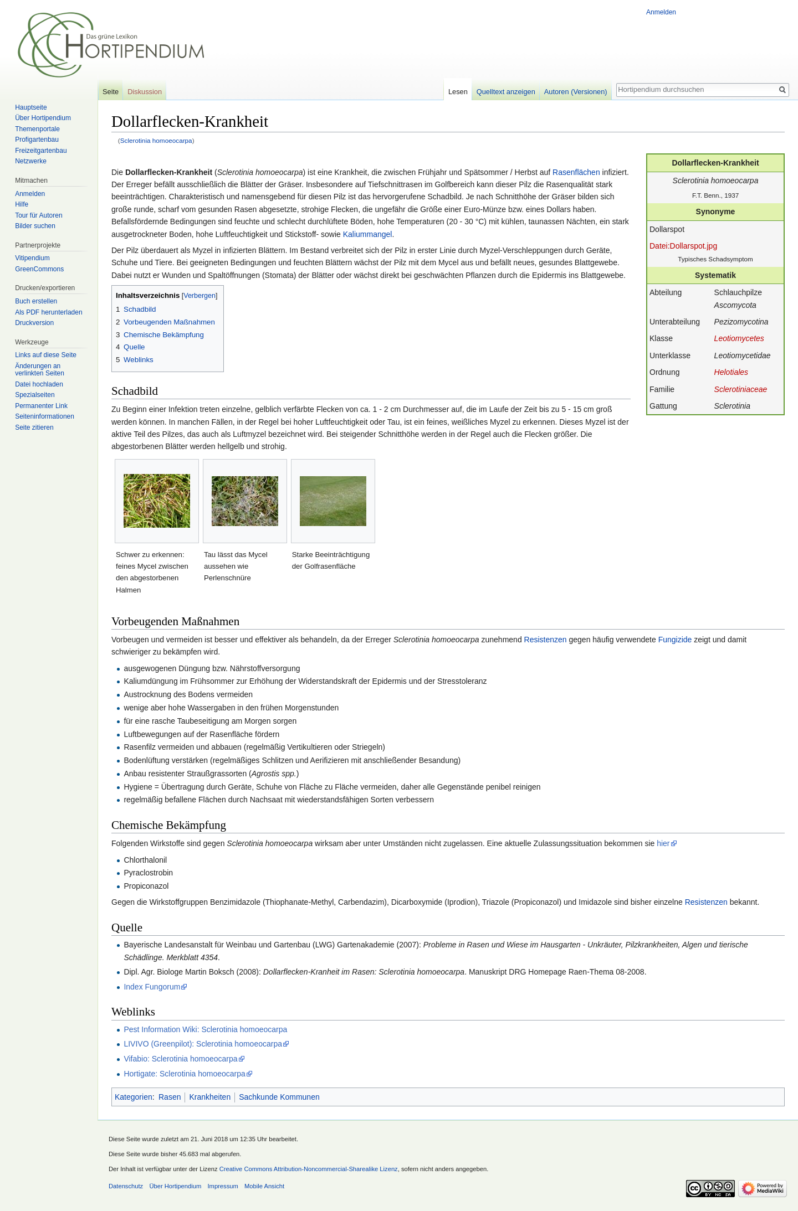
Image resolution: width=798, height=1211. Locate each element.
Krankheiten (210, 1097)
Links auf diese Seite (45, 355)
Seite (111, 91)
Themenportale (37, 129)
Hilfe (21, 204)
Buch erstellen (36, 301)
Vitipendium (32, 258)
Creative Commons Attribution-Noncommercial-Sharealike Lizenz (308, 1169)
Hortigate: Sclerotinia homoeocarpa (184, 1073)
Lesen (458, 91)
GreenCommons (39, 269)
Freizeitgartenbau (40, 150)
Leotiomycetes (739, 338)
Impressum (222, 1186)
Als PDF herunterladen (48, 312)
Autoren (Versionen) (575, 91)
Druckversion (34, 323)
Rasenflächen (576, 172)
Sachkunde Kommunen (279, 1097)
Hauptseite (31, 107)
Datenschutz (126, 1186)
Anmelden (661, 12)
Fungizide (675, 639)
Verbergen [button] (199, 296)
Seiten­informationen (44, 416)
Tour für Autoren (38, 215)
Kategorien (133, 1097)
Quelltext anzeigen (506, 91)
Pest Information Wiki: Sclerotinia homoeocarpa (205, 1029)
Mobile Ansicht (264, 1186)
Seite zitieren (34, 427)
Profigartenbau (37, 139)
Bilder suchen (35, 226)
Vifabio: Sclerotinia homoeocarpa (180, 1058)
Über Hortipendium (43, 118)
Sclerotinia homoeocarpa (156, 140)
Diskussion (144, 91)
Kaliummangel (367, 234)
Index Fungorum (152, 986)
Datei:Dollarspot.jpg (683, 245)
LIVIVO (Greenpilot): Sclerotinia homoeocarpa (203, 1043)
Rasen (169, 1097)
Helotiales (731, 372)
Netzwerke (31, 161)
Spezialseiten (34, 395)
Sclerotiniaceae (741, 389)
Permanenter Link (41, 406)
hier (663, 843)
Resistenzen (545, 639)
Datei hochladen (39, 384)
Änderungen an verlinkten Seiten (39, 370)
